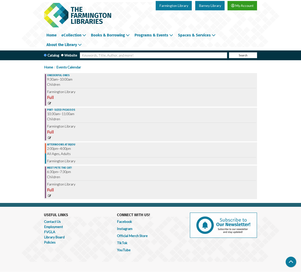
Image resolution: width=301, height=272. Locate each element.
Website (70, 55)
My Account (242, 5)
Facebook (124, 221)
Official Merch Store (132, 236)
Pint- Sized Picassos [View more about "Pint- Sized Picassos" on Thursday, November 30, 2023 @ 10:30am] (61, 110)
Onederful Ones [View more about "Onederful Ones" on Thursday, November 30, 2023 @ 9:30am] (58, 75)
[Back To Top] (291, 262)
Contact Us (52, 221)
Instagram (124, 229)
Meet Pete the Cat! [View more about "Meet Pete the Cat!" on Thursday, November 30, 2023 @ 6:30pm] (59, 167)
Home (48, 67)
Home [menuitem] (51, 35)
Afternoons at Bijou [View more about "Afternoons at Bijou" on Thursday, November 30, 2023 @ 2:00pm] (61, 144)
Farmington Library (173, 5)
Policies (49, 242)
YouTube (124, 250)
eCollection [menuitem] (71, 35)
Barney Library (210, 5)
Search (243, 55)
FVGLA (49, 232)
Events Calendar (68, 67)
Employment (53, 227)
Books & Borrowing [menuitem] (108, 35)
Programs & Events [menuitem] (151, 35)
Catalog (53, 55)
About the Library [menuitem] (61, 44)
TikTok (122, 243)
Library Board (54, 237)
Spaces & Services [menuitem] (194, 35)
